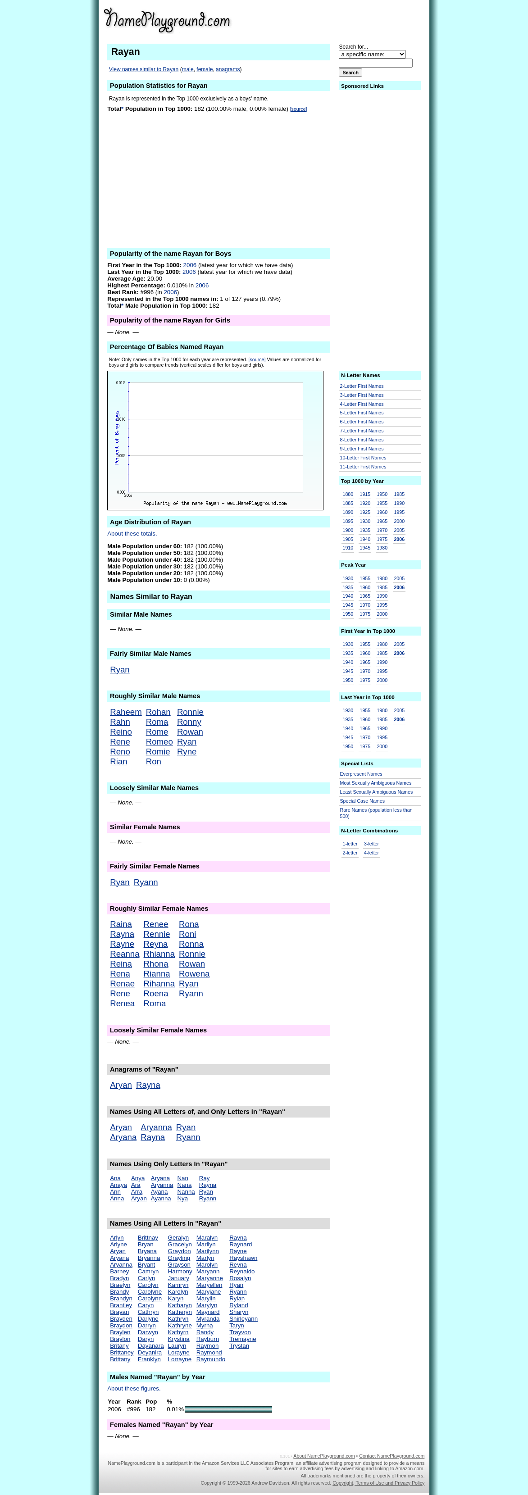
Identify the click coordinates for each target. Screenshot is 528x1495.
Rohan (158, 712)
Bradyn (119, 1278)
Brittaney (122, 1352)
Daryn (146, 1339)
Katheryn (180, 1312)
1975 (382, 539)
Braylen (120, 1332)
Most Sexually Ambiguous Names (376, 783)
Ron (153, 761)
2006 (190, 265)
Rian (118, 761)
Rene (120, 741)
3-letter (371, 843)
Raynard (240, 1244)
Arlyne (118, 1244)
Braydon (121, 1325)
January (178, 1278)
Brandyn (121, 1298)
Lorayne (179, 1352)
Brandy (119, 1291)
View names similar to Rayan (144, 69)
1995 (399, 512)
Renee (156, 924)
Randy (205, 1332)
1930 (365, 521)
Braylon (120, 1339)
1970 (382, 530)
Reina (121, 963)
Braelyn (120, 1284)
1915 (365, 494)
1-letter (350, 843)
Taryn (236, 1325)
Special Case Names (362, 801)
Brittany (120, 1359)
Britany (119, 1345)
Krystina (179, 1339)
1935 (365, 530)
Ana (115, 1178)
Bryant (146, 1264)
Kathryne (180, 1325)
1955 (382, 503)
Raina (121, 924)
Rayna (122, 934)
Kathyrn (178, 1332)
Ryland (238, 1305)
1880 (348, 494)
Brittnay (148, 1237)
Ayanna (161, 1198)
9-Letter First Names (362, 448)
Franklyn (149, 1359)
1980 (382, 547)
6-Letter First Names (362, 421)
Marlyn (205, 1257)
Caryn (146, 1305)
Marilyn (206, 1244)
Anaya (118, 1184)
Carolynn (150, 1298)
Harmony (180, 1271)
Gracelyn (180, 1244)
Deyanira (150, 1352)
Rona (189, 924)
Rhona (156, 963)
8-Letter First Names (362, 439)
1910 (348, 547)
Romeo (159, 741)
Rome (157, 731)
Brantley (121, 1305)
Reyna (156, 944)
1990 (399, 503)
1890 (348, 512)
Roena (156, 993)
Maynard (208, 1312)
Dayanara (151, 1345)
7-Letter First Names (362, 430)
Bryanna (149, 1257)
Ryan (120, 669)
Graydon (179, 1251)
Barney (119, 1271)
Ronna (191, 944)
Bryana (147, 1251)
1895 (348, 521)
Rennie (157, 934)
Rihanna (159, 983)
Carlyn (146, 1278)
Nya (182, 1198)
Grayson (179, 1264)
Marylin (206, 1298)
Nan (182, 1178)
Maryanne (209, 1278)
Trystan (239, 1345)
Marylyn (207, 1305)
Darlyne (148, 1318)
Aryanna (156, 1127)
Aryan (121, 1085)
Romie (158, 751)
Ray (204, 1178)
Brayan (119, 1312)
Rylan (237, 1298)
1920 (365, 503)
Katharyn (180, 1305)
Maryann (208, 1271)
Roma (157, 722)
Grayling (179, 1257)
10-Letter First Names (363, 457)
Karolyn (178, 1291)
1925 (365, 512)
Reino (121, 731)
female (204, 69)
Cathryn (148, 1312)
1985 (399, 494)
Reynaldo (242, 1271)
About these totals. (132, 533)
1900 (348, 530)
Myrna (204, 1325)
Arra (136, 1191)
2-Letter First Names (362, 386)
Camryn (148, 1271)
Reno (120, 751)
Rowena (194, 973)
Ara (136, 1184)
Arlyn (116, 1237)
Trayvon (240, 1332)
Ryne (187, 751)
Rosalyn (240, 1278)
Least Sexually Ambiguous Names (376, 792)
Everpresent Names (361, 774)
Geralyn (178, 1237)
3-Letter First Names (362, 395)
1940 (365, 539)
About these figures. (134, 1388)
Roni (187, 934)
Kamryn (178, 1284)
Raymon (207, 1345)
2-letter (350, 852)
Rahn (120, 722)
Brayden (121, 1318)
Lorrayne (180, 1359)
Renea (122, 1003)
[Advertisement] (354, 19)
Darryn (147, 1325)
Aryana (123, 1137)
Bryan (146, 1244)
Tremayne (242, 1339)
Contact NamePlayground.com (391, 1456)
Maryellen (209, 1284)
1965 (382, 521)
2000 (399, 521)
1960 (382, 512)
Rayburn (207, 1339)
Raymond (209, 1352)
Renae (122, 983)
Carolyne (150, 1291)
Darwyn (148, 1332)
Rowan (190, 731)
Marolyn (207, 1264)
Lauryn (177, 1345)
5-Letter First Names (362, 412)
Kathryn (178, 1318)
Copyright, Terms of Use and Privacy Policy (378, 1483)
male (188, 69)
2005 (399, 530)
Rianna (157, 973)
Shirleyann (243, 1318)
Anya (138, 1178)
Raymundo (210, 1359)
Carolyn (148, 1284)
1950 (382, 494)
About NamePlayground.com (324, 1456)
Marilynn (207, 1251)
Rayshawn (243, 1257)
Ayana (159, 1191)
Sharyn (238, 1312)
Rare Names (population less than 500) (376, 813)
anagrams (228, 69)
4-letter (371, 852)
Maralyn (207, 1237)
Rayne (122, 944)
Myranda (208, 1318)
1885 (348, 503)
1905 (348, 539)
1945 (365, 547)
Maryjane (208, 1291)
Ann (115, 1191)
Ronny (189, 722)
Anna (117, 1198)
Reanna (124, 954)
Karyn (176, 1298)
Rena (120, 973)
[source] (298, 109)
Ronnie (190, 712)
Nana (184, 1184)
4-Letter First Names (362, 404)
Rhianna (159, 954)
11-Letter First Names (363, 466)
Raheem (126, 712)
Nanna (186, 1191)
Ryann (146, 882)
